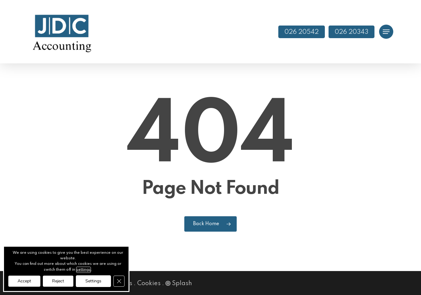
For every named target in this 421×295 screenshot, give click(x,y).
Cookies (149, 284)
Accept (24, 281)
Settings (93, 281)
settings (83, 270)
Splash (179, 284)
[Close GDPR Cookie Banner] (119, 281)
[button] (386, 32)
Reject (58, 281)
